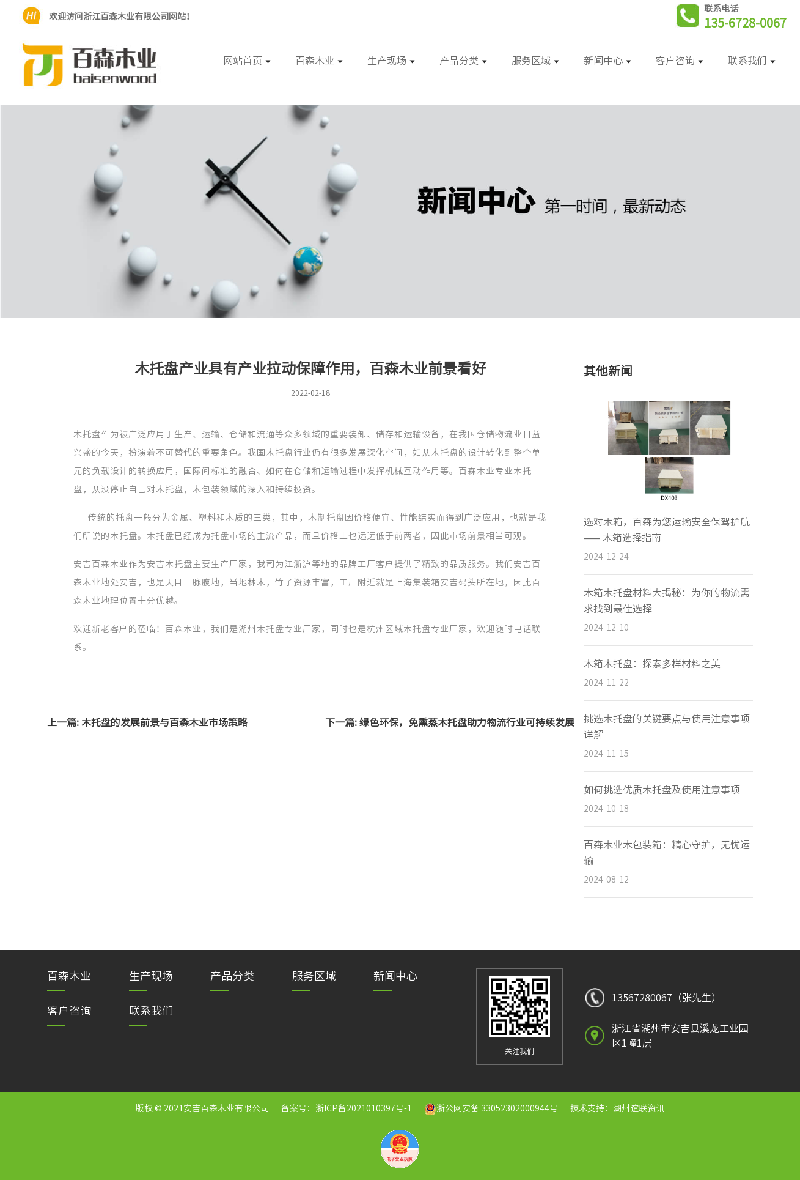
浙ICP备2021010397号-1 (363, 1108)
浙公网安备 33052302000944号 (497, 1108)
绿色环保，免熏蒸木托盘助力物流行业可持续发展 (466, 722)
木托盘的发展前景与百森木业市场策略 (164, 722)
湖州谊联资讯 (638, 1108)
